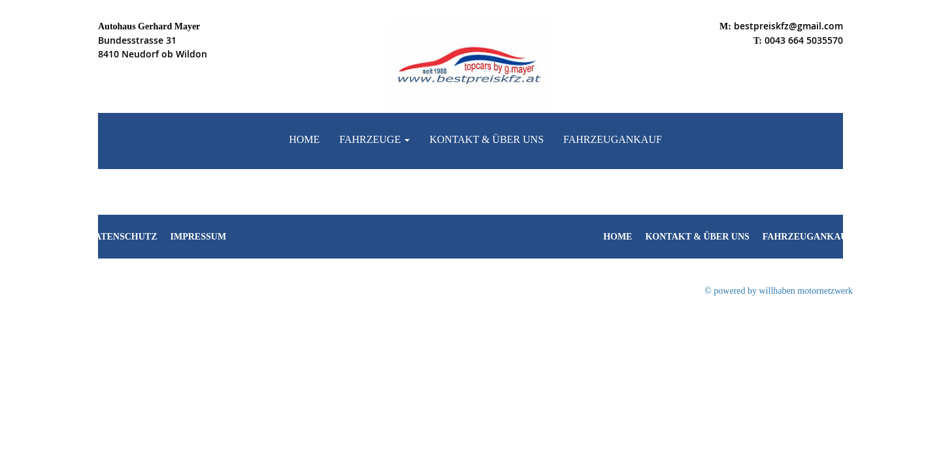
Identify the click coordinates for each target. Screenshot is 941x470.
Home (304, 139)
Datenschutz (122, 237)
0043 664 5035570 (804, 40)
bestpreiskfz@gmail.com (788, 26)
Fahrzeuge (374, 139)
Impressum (199, 237)
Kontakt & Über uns (486, 139)
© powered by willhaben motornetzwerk (778, 291)
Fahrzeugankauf (612, 139)
